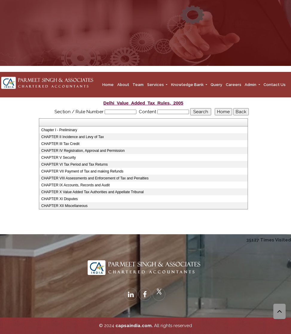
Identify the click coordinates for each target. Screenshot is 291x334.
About (123, 84)
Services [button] (156, 84)
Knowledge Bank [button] (188, 84)
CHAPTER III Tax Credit (60, 144)
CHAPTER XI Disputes (59, 199)
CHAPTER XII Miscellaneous (64, 206)
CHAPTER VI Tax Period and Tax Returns (74, 164)
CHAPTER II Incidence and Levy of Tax (72, 137)
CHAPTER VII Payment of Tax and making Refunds (82, 171)
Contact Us (274, 84)
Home (108, 84)
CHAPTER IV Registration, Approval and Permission (83, 151)
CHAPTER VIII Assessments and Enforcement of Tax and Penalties (95, 178)
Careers (233, 84)
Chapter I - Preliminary (59, 130)
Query (216, 84)
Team (138, 84)
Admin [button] (251, 84)
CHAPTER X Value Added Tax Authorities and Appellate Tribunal (92, 192)
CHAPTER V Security (58, 157)
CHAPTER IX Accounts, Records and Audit (75, 185)
